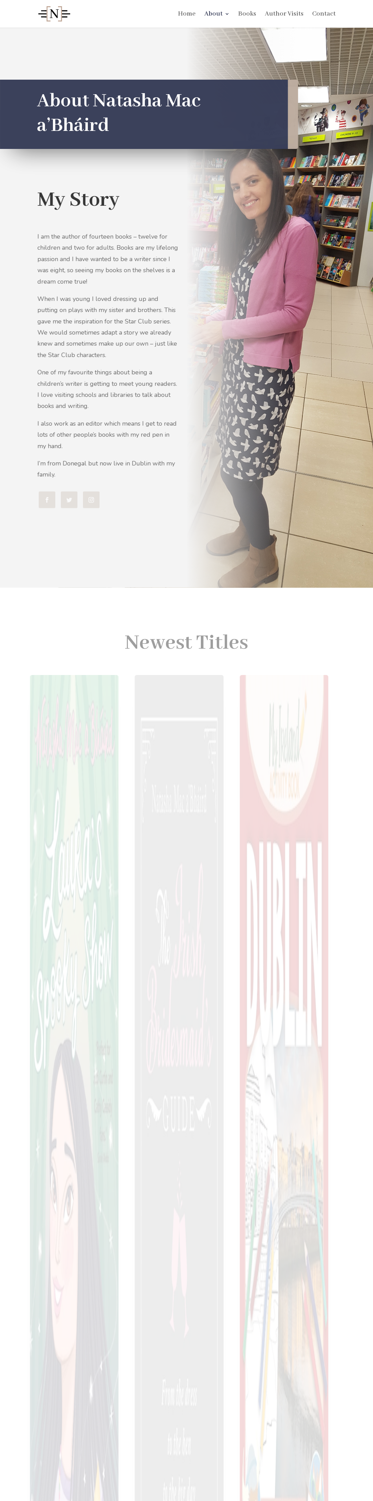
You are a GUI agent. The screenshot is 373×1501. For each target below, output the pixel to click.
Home (187, 14)
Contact (324, 14)
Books (247, 14)
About (213, 14)
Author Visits (284, 14)
